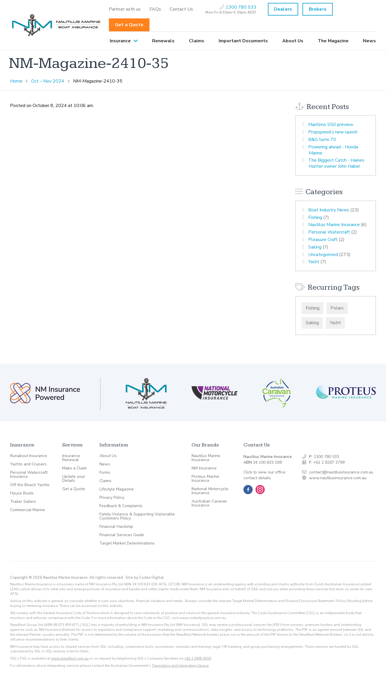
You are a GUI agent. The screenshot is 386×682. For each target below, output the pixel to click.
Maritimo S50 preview (330, 124)
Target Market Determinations (127, 543)
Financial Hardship (116, 527)
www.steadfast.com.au (70, 658)
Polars (337, 308)
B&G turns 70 (322, 139)
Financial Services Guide (121, 535)
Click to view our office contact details (264, 475)
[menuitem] (125, 9)
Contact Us (181, 9)
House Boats (22, 493)
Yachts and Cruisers (28, 464)
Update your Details (73, 479)
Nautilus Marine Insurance (334, 224)
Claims (196, 41)
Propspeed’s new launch (332, 132)
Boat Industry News (328, 210)
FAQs (155, 9)
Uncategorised (323, 254)
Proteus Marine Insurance (205, 479)
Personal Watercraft (329, 232)
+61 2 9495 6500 (197, 658)
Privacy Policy (111, 498)
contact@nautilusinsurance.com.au (341, 472)
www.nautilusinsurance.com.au (337, 478)
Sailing (314, 247)
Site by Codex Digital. (145, 577)
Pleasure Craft (323, 239)
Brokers (318, 9)
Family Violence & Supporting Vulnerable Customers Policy (137, 516)
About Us (292, 41)
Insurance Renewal (71, 458)
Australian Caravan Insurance (209, 503)
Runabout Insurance (28, 456)
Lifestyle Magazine (116, 489)
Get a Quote (129, 25)
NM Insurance (204, 468)
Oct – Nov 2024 (47, 81)
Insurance (120, 41)
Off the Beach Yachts (30, 485)
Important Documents (243, 41)
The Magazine (333, 41)
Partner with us (125, 9)
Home (16, 81)
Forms (104, 473)
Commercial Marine (27, 510)
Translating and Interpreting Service (180, 665)
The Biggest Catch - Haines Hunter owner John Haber (336, 163)
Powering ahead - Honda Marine (333, 150)
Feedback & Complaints (121, 506)
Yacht (313, 262)
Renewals (163, 41)
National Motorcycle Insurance (210, 491)
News (369, 41)
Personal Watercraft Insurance (29, 475)
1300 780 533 (326, 456)
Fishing (315, 217)
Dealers (283, 9)
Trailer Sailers (23, 502)
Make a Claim (74, 468)
